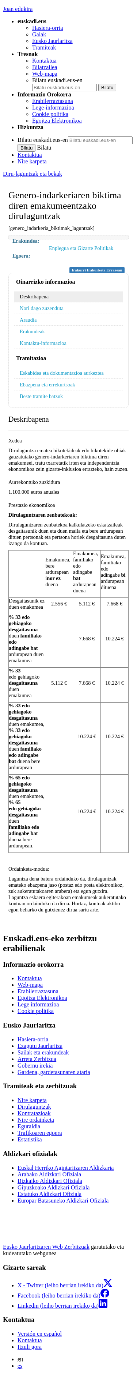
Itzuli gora (30, 1347)
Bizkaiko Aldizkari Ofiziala (50, 1181)
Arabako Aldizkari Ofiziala (49, 1174)
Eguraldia (29, 1126)
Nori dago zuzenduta (42, 308)
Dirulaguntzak (34, 1107)
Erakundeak (32, 331)
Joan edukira (18, 9)
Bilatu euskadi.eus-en (57, 80)
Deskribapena (34, 296)
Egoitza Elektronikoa (57, 121)
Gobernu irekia (35, 1065)
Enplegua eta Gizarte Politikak (81, 248)
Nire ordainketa (36, 1120)
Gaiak (39, 34)
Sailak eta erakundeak (43, 1052)
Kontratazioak (34, 1113)
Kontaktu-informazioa (43, 343)
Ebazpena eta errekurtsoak (47, 385)
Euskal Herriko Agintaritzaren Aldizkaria (66, 1168)
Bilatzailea (44, 67)
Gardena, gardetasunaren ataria (54, 1072)
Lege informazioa (38, 1004)
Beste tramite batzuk (41, 396)
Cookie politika (50, 114)
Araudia (28, 320)
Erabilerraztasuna (52, 101)
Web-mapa (44, 74)
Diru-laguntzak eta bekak (32, 174)
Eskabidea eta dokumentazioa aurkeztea (62, 373)
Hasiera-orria (47, 28)
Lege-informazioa (53, 107)
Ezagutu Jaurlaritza (40, 1046)
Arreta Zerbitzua (37, 1059)
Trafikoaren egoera (40, 1133)
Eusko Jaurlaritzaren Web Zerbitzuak (46, 1247)
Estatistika (30, 1139)
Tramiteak (44, 47)
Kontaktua (44, 60)
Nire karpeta (32, 161)
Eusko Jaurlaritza (52, 41)
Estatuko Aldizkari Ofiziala (49, 1194)
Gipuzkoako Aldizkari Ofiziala (54, 1187)
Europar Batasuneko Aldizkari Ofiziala (63, 1200)
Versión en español (40, 1334)
